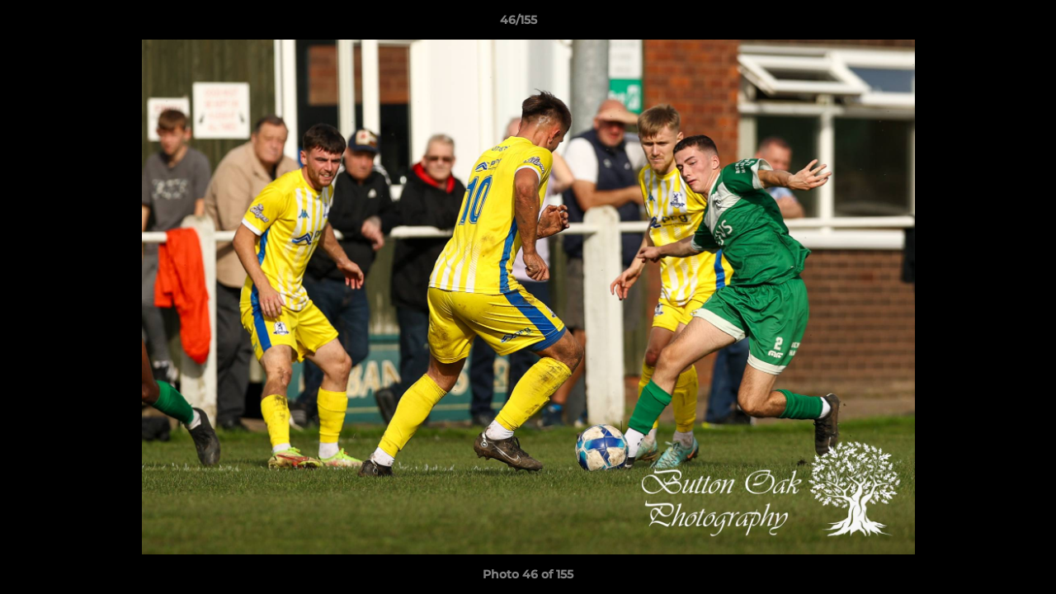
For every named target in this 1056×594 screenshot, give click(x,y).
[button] (987, 23)
